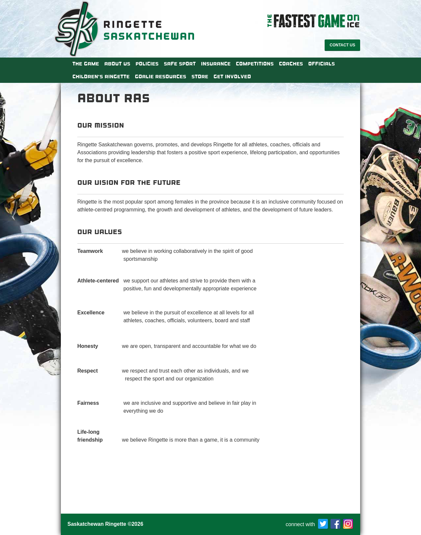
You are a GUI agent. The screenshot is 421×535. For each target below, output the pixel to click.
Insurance (216, 64)
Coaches (291, 64)
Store (199, 77)
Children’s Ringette (101, 77)
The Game (85, 64)
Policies (147, 64)
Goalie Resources (160, 77)
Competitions (255, 64)
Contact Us (342, 45)
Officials (321, 64)
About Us (117, 64)
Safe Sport (180, 64)
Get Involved (232, 77)
